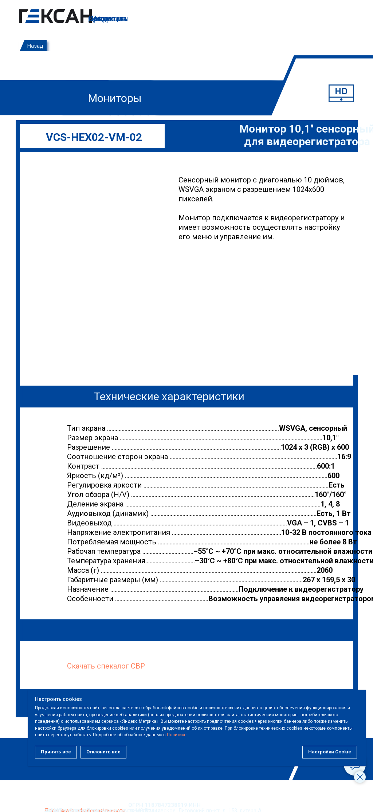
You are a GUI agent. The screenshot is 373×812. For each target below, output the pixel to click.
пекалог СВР (123, 666)
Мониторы (115, 98)
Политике (207, 734)
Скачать (81, 666)
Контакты (105, 18)
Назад (35, 46)
